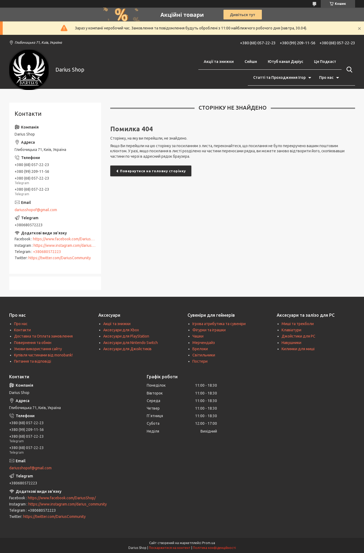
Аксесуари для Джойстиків (127, 349)
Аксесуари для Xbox (121, 330)
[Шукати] (348, 69)
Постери (200, 361)
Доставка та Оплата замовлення (43, 336)
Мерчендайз (203, 342)
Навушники (291, 342)
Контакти (22, 330)
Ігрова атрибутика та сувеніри (219, 324)
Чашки (197, 336)
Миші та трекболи (298, 324)
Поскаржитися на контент (170, 547)
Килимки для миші (298, 349)
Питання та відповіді (32, 361)
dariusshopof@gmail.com (36, 210)
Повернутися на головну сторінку (153, 171)
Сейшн (251, 61)
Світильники (203, 355)
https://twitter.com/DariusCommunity (59, 258)
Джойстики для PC (298, 336)
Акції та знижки (219, 61)
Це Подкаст (325, 61)
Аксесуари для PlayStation (126, 336)
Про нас (326, 77)
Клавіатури (291, 330)
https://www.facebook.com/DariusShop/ (67, 239)
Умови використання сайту (38, 349)
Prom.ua (208, 543)
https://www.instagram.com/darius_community (73, 245)
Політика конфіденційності (214, 547)
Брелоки (200, 349)
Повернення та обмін (32, 342)
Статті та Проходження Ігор (279, 77)
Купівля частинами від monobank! (43, 355)
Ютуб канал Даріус (285, 61)
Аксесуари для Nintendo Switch (130, 342)
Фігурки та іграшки (209, 330)
